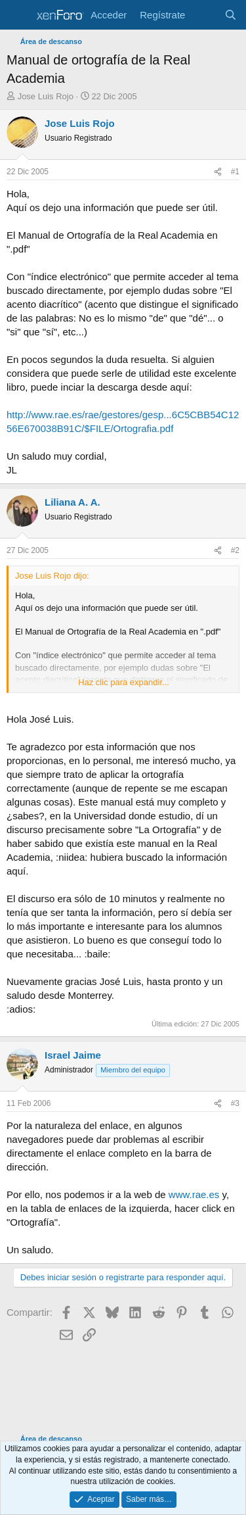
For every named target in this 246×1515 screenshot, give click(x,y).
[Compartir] (217, 172)
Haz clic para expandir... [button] (123, 682)
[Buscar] (230, 15)
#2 (235, 550)
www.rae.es (194, 1194)
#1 (235, 171)
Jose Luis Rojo (45, 96)
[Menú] (18, 15)
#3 (235, 1103)
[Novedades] (204, 15)
